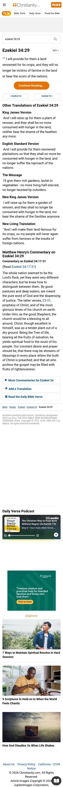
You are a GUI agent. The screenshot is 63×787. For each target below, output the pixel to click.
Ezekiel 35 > (47, 96)
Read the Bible (52, 13)
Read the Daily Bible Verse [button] (24, 396)
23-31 (47, 300)
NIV (56, 50)
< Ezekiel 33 (15, 96)
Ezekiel (21, 407)
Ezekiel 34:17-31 (23, 267)
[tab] (31, 380)
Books (13, 407)
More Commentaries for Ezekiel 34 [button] (29, 380)
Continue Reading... (31, 85)
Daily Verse (35, 13)
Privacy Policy (26, 764)
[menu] (4, 5)
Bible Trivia (19, 13)
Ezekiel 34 (32, 407)
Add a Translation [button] (18, 389)
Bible (4, 407)
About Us (9, 764)
